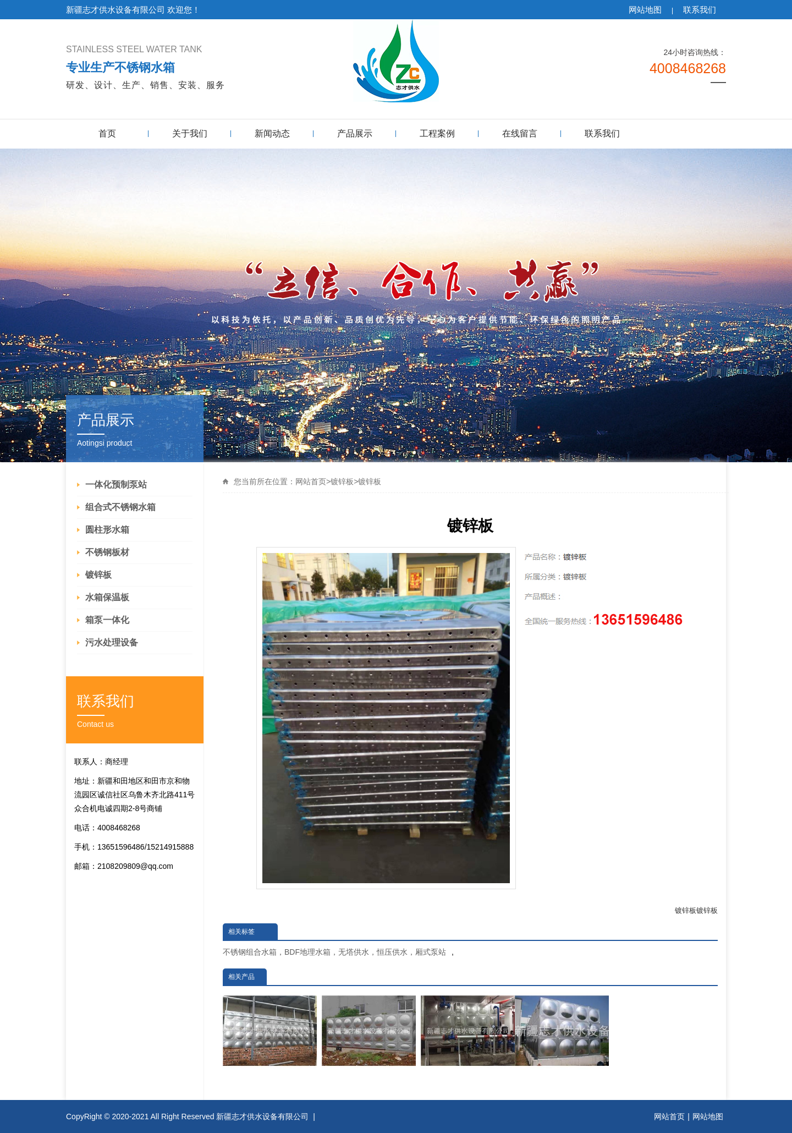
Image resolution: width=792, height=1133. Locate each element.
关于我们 (189, 133)
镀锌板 (98, 574)
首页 (107, 133)
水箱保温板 (107, 597)
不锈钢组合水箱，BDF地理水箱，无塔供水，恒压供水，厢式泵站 (334, 952)
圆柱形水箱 (107, 529)
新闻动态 (272, 133)
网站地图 (645, 9)
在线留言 (519, 133)
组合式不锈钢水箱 (120, 507)
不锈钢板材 (107, 552)
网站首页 (310, 481)
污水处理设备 (111, 642)
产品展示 (354, 133)
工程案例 (437, 133)
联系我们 (699, 9)
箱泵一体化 (107, 620)
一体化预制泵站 (116, 484)
